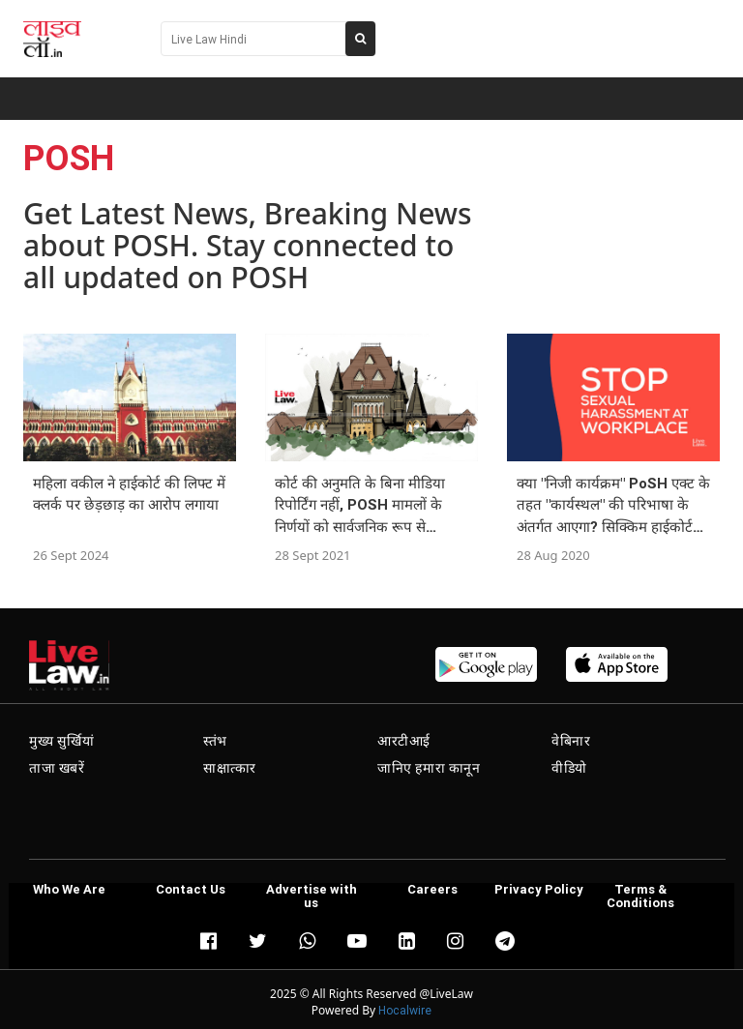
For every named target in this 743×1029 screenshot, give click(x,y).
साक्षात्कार (229, 768)
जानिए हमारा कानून (429, 768)
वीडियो (569, 768)
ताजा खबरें (57, 768)
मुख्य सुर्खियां (61, 741)
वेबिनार (570, 741)
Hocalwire (404, 1010)
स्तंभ (215, 741)
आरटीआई (404, 741)
